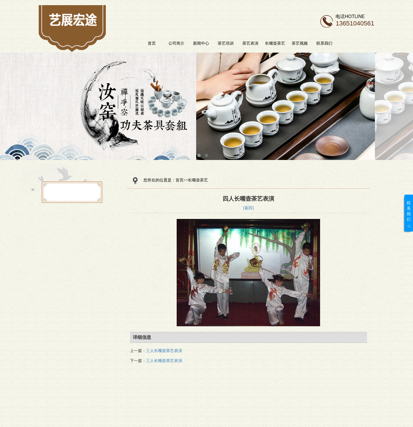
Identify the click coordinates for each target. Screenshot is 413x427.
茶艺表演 (264, 43)
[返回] (248, 208)
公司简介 (190, 43)
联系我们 (338, 43)
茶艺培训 (239, 43)
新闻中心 (214, 43)
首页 (165, 43)
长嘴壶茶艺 (288, 43)
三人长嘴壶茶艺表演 (164, 351)
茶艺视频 (313, 43)
